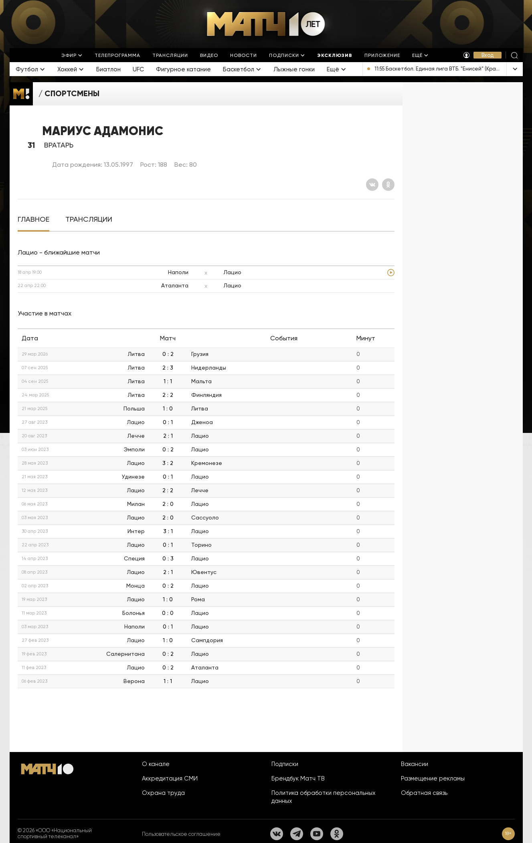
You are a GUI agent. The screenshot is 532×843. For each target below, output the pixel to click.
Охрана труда (163, 793)
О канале (156, 764)
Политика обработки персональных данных (323, 797)
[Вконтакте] (372, 184)
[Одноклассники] (388, 184)
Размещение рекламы (433, 778)
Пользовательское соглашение (181, 834)
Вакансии (414, 764)
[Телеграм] (296, 833)
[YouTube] (316, 833)
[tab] (33, 219)
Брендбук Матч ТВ (298, 778)
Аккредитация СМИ (170, 778)
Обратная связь (424, 793)
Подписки (284, 764)
